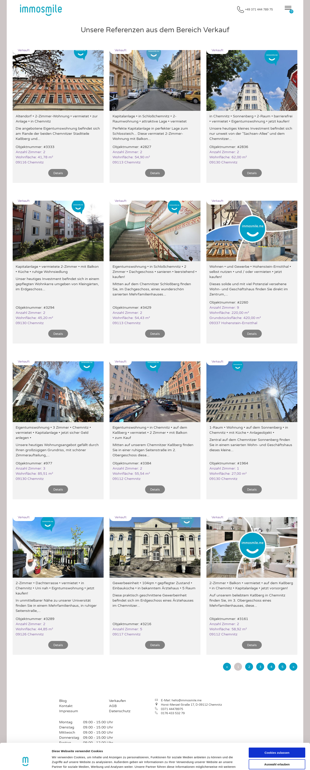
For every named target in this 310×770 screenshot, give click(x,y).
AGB (113, 706)
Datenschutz (119, 711)
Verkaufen (117, 701)
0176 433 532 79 (173, 713)
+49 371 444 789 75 (259, 9)
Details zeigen (210, 762)
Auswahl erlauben (277, 742)
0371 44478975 (172, 709)
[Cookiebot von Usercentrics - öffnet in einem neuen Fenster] (25, 762)
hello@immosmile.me (186, 700)
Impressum (68, 711)
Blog (63, 701)
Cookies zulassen (277, 730)
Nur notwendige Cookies (277, 753)
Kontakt (66, 706)
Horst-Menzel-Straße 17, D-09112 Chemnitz (191, 704)
